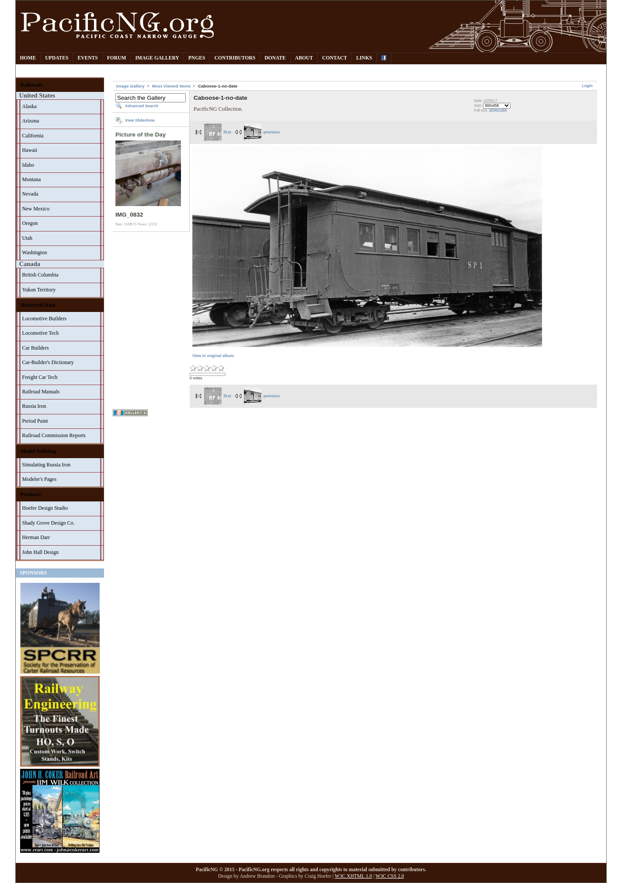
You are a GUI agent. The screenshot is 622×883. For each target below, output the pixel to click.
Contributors (234, 58)
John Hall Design (40, 552)
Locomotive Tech (40, 333)
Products (31, 494)
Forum (116, 58)
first (217, 132)
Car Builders (35, 348)
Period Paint (35, 421)
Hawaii (30, 150)
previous (262, 132)
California (33, 136)
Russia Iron (34, 406)
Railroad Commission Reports (54, 435)
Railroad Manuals (41, 392)
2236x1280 (498, 110)
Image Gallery (157, 58)
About (304, 58)
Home (28, 58)
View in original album (213, 356)
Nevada (30, 194)
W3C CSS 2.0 (389, 876)
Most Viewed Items (171, 86)
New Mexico (35, 209)
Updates (56, 58)
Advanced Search (141, 106)
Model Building (38, 451)
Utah (27, 238)
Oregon (30, 223)
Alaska (29, 106)
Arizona (30, 121)
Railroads (32, 85)
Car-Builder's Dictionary (48, 362)
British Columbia (40, 275)
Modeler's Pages (39, 479)
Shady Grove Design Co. (48, 523)
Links (364, 58)
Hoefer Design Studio (45, 508)
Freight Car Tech (40, 377)
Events (87, 58)
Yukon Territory (39, 290)
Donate (275, 58)
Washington (34, 252)
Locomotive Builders (44, 318)
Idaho (28, 165)
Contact (334, 58)
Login (587, 86)
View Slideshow (140, 120)
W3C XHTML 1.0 (353, 876)
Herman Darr (36, 537)
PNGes (196, 58)
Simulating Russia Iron (46, 465)
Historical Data (38, 305)
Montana (31, 179)
